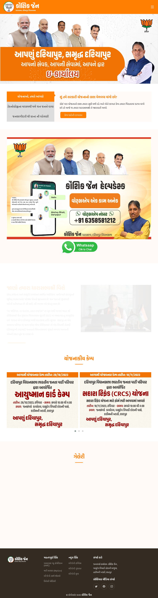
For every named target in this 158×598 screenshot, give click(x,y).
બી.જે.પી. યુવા (74, 574)
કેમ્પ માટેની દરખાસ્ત (73, 115)
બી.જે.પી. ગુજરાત (75, 568)
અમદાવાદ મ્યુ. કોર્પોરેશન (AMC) (53, 564)
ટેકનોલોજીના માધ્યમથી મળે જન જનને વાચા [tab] (30, 107)
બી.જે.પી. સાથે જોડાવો (52, 576)
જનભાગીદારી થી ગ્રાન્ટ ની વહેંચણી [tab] (30, 116)
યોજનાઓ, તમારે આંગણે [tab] (30, 96)
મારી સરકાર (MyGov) (53, 571)
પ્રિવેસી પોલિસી (50, 581)
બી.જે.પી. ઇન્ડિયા (75, 563)
